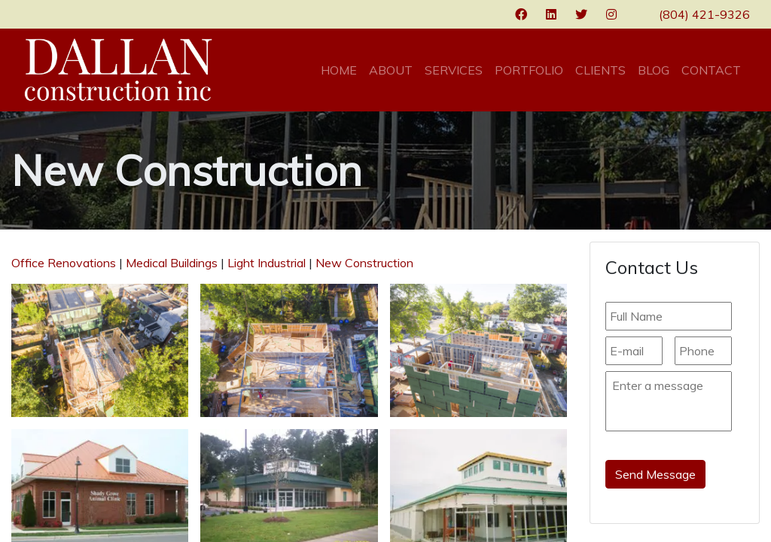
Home (339, 70)
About (391, 70)
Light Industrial (266, 262)
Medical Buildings (172, 262)
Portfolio (529, 70)
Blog (653, 70)
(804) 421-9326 (704, 14)
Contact (711, 70)
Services (454, 70)
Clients (600, 70)
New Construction (364, 262)
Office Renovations (63, 262)
